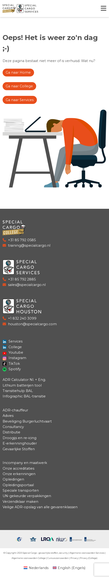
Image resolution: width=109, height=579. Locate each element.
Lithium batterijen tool (22, 385)
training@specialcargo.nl (29, 245)
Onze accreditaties (18, 468)
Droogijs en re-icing (19, 438)
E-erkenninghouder (20, 443)
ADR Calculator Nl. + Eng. (24, 380)
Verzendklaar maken (20, 501)
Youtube (13, 352)
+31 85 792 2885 (22, 279)
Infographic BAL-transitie (24, 396)
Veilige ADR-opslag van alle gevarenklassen (40, 507)
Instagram (14, 358)
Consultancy (13, 427)
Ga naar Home (18, 72)
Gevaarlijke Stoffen (19, 449)
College (12, 347)
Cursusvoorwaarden (58, 558)
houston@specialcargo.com (32, 324)
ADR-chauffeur (15, 410)
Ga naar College (19, 86)
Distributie (11, 432)
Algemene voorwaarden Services (87, 553)
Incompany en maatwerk (25, 463)
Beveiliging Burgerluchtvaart (27, 421)
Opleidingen (13, 479)
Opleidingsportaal (18, 485)
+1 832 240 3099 (22, 318)
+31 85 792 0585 (22, 240)
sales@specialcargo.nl (27, 285)
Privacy (74, 558)
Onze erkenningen (19, 474)
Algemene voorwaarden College (29, 558)
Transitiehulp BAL (18, 391)
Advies (8, 416)
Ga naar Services (20, 100)
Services (13, 341)
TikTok (11, 363)
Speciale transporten (21, 490)
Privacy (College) (88, 558)
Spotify (12, 369)
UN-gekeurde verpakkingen (27, 496)
